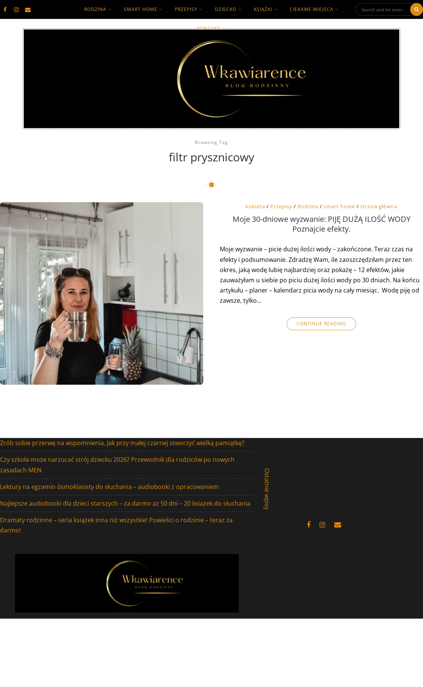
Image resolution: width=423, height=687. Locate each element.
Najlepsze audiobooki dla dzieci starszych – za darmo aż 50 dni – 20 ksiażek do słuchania (125, 503)
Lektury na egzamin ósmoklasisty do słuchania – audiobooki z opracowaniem (109, 487)
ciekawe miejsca (311, 9)
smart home (140, 9)
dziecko (225, 9)
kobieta (255, 206)
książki (263, 9)
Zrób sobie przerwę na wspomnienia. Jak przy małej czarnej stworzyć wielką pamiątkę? (122, 443)
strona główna (378, 206)
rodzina (95, 9)
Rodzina (308, 206)
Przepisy (186, 9)
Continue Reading (321, 323)
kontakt (208, 28)
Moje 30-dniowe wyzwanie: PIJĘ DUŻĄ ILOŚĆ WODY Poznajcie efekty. (322, 224)
